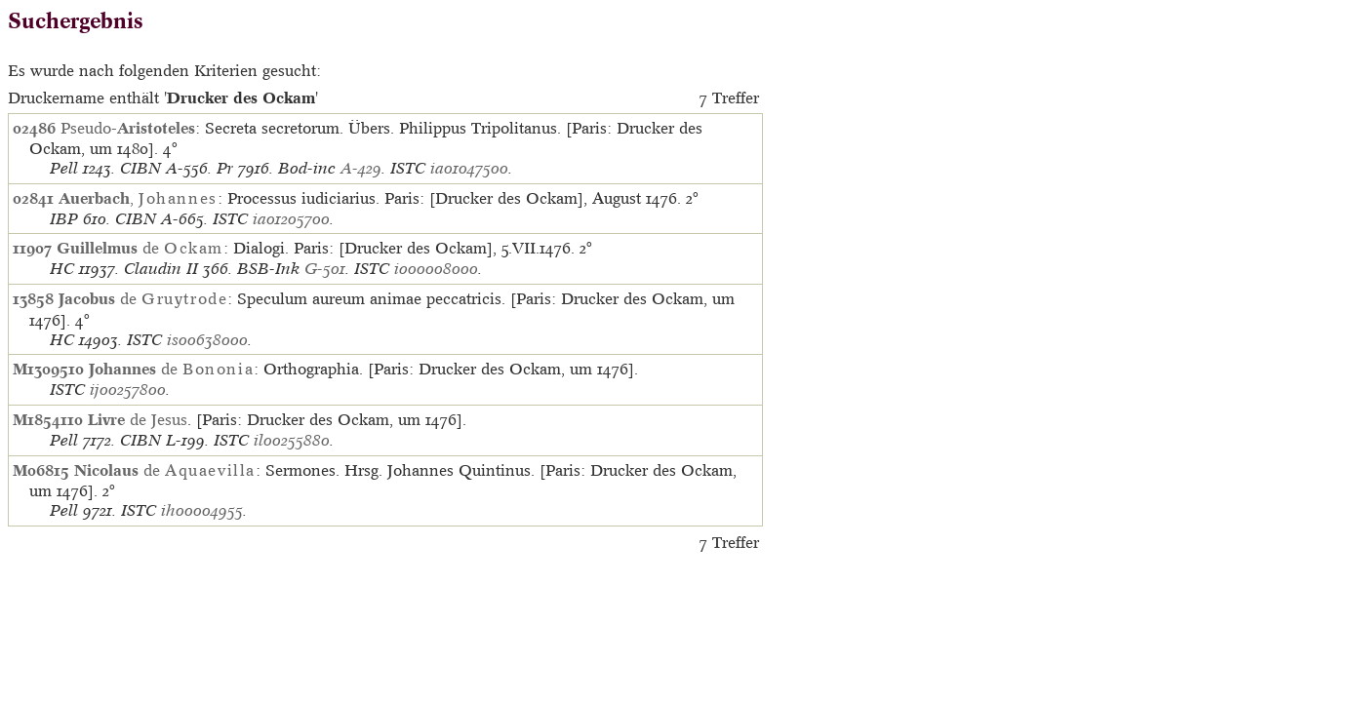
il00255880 (292, 440)
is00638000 (207, 340)
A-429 (360, 168)
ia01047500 (469, 168)
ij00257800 (128, 389)
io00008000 (436, 268)
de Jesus (137, 419)
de (140, 247)
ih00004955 (202, 510)
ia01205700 (291, 219)
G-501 (324, 268)
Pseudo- (127, 127)
